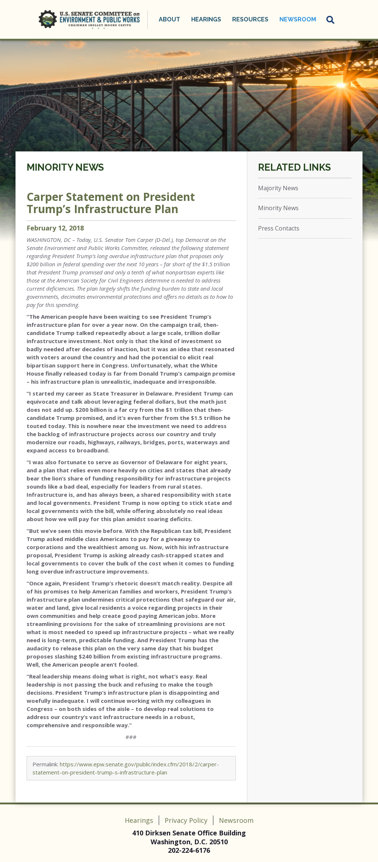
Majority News (278, 188)
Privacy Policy (186, 820)
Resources (250, 19)
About (169, 19)
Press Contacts (278, 228)
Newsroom (297, 19)
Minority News (65, 167)
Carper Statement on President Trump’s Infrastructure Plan (111, 202)
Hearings (206, 19)
